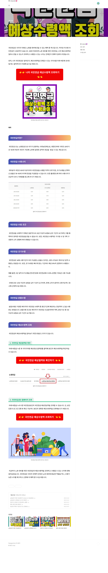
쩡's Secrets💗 (12, 1)
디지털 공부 (83, 52)
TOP (98, 567)
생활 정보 (13, 518)
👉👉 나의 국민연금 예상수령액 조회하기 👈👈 (39, 74)
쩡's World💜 (83, 44)
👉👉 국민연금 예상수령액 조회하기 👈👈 (40, 417)
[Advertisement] (39, 492)
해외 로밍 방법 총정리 (15, 528)
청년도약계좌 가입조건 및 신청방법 (19, 530)
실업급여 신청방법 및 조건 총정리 (18, 524)
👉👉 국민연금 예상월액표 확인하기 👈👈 (39, 360)
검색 (94, 3)
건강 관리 (82, 47)
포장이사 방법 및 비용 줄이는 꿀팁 (18, 526)
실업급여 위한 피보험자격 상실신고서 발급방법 (21, 521)
